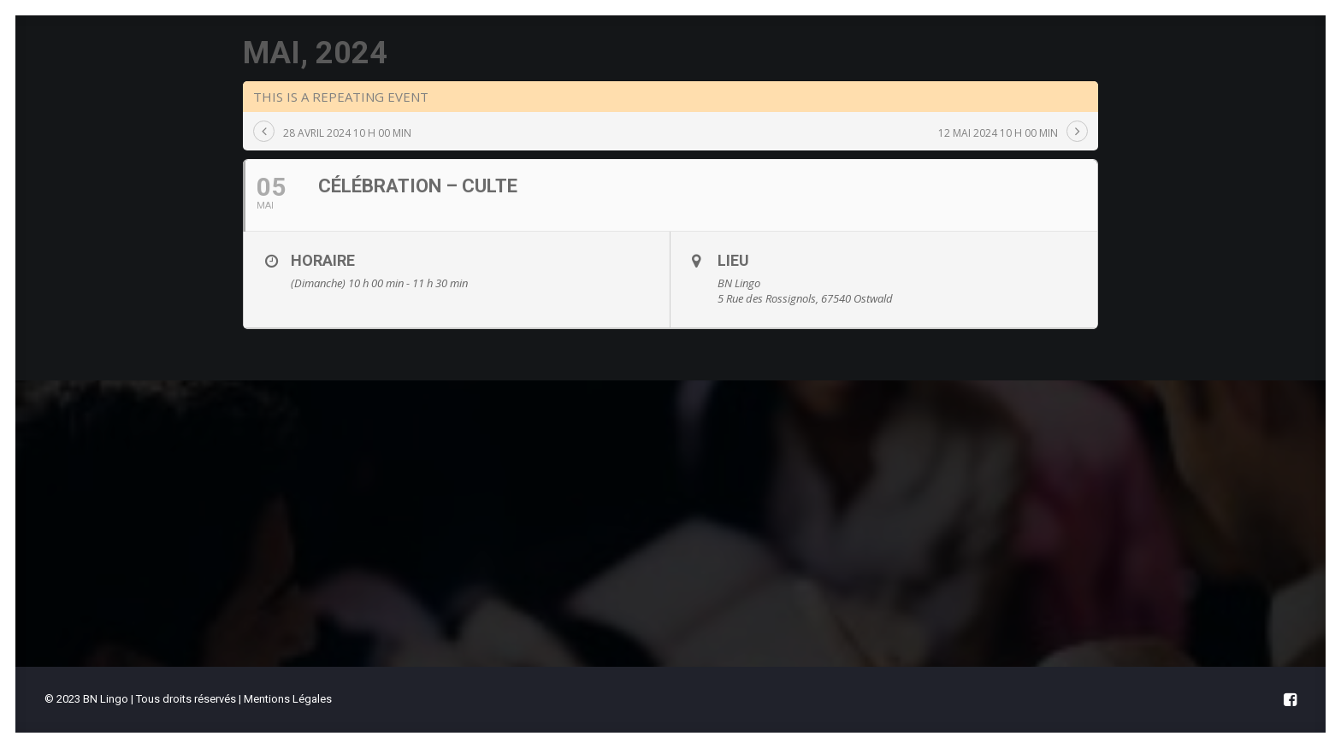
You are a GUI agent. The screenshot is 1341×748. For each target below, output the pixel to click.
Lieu (733, 350)
